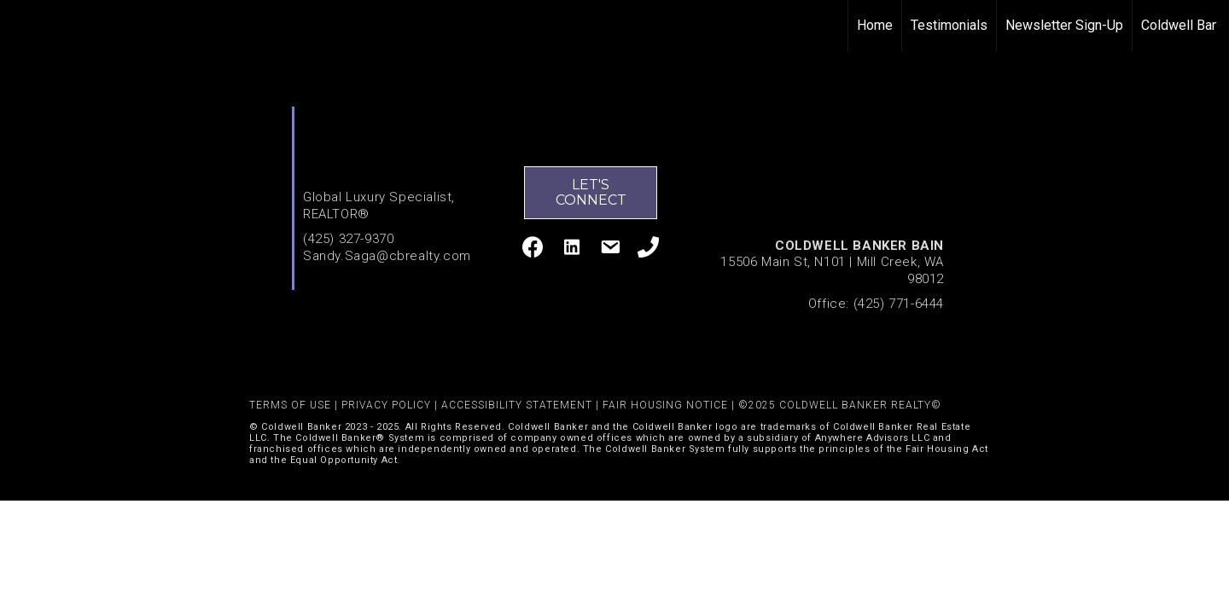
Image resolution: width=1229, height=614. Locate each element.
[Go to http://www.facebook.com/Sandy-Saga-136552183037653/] (533, 248)
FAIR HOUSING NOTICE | (670, 405)
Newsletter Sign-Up (1064, 25)
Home (875, 25)
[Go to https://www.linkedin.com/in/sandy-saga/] (571, 248)
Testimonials (949, 25)
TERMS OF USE (290, 405)
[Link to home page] (22, 25)
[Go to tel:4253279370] (648, 248)
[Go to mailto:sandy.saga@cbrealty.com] (609, 250)
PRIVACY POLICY (386, 405)
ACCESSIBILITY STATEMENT (516, 405)
